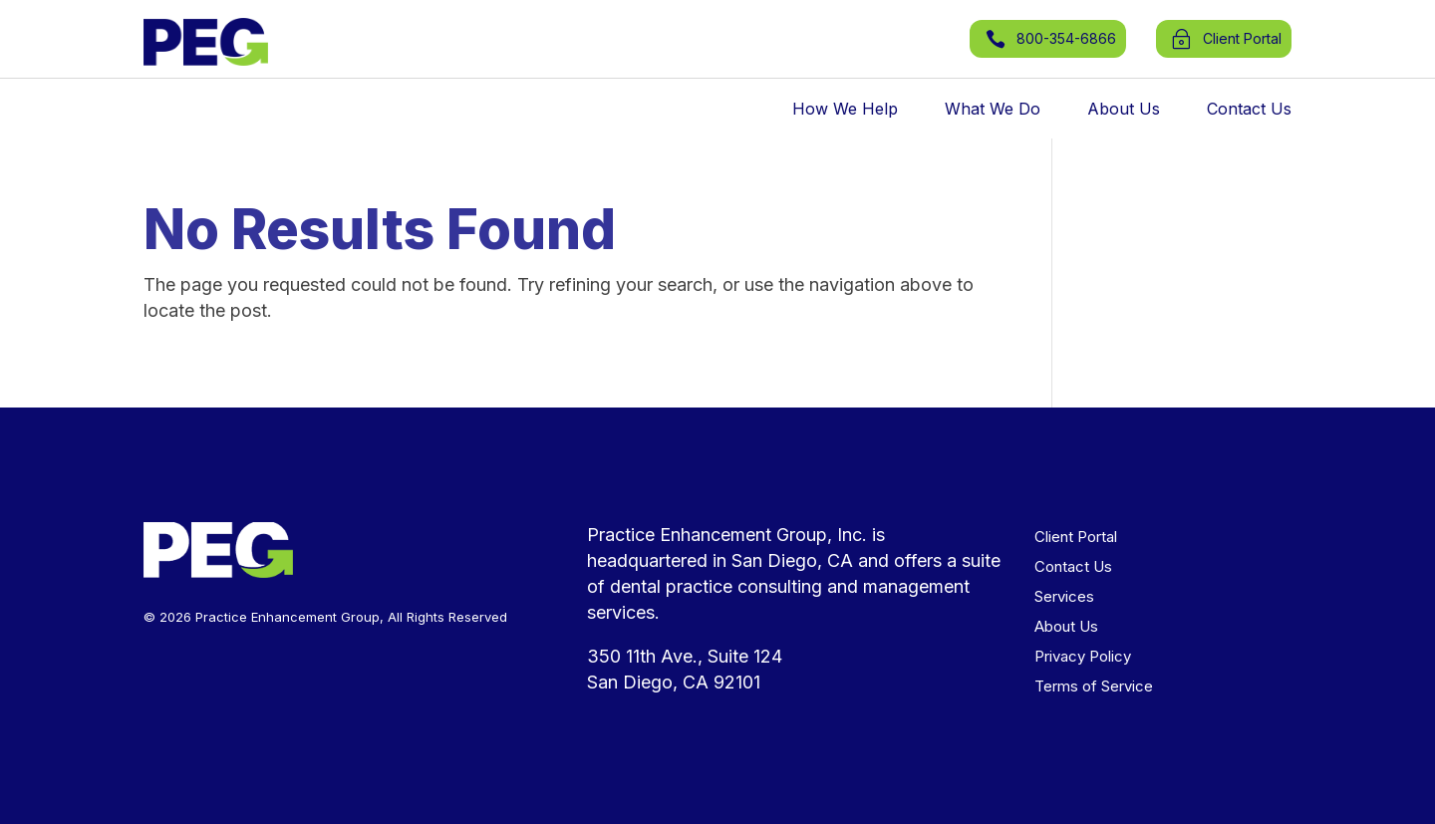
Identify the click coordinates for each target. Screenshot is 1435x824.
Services (1064, 598)
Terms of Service (1093, 687)
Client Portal (1075, 538)
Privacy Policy (1082, 658)
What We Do (992, 110)
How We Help (845, 110)
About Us (1123, 110)
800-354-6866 (1066, 38)
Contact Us (1249, 110)
